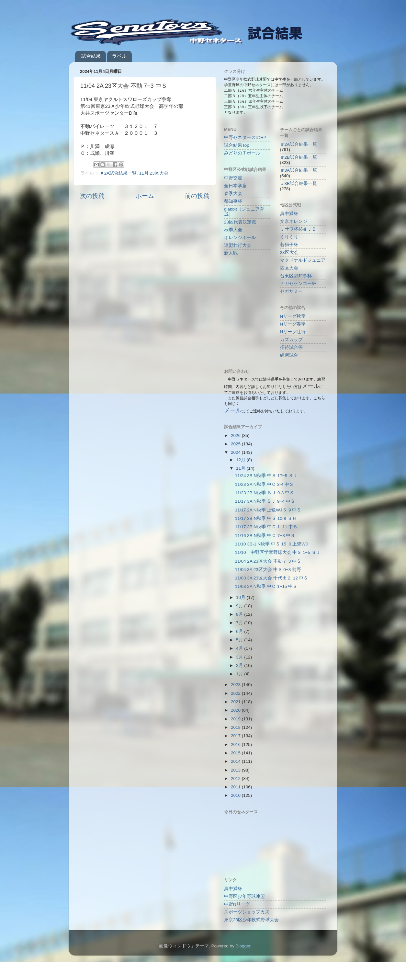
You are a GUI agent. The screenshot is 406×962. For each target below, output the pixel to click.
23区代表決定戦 (240, 222)
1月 (240, 673)
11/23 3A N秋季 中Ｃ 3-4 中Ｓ (264, 484)
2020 (236, 710)
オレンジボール (240, 237)
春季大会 (233, 193)
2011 (236, 786)
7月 (240, 622)
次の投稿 (92, 195)
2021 (236, 701)
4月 (240, 648)
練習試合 (289, 355)
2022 (236, 693)
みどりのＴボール (242, 153)
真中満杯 (289, 213)
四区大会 (289, 268)
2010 (236, 795)
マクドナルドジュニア (302, 260)
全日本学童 (235, 185)
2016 (236, 744)
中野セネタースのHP (245, 137)
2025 (236, 443)
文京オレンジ (293, 221)
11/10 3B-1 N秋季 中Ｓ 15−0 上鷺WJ (271, 544)
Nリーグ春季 (293, 324)
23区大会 (289, 252)
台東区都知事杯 (296, 275)
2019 (236, 718)
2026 (236, 435)
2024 (236, 452)
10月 (241, 597)
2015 (236, 752)
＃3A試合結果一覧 (298, 170)
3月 (240, 657)
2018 (236, 727)
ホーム (145, 195)
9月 (240, 605)
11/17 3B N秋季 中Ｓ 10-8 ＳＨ (266, 518)
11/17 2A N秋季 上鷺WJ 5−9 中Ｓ (268, 510)
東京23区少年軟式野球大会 (251, 919)
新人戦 (231, 253)
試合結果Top (236, 145)
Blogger (242, 946)
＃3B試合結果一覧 (298, 183)
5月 (240, 639)
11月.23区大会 (153, 173)
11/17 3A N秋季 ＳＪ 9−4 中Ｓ (265, 501)
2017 (236, 735)
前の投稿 (197, 195)
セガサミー (291, 291)
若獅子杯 (289, 244)
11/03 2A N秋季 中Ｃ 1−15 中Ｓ (266, 586)
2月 (240, 665)
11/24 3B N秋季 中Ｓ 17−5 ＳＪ (266, 475)
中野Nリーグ (237, 904)
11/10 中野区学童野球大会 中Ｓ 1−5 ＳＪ (278, 552)
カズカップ (291, 339)
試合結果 (91, 56)
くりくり (289, 237)
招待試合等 (291, 347)
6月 (240, 631)
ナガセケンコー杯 (298, 283)
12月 (241, 459)
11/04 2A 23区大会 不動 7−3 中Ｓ (268, 561)
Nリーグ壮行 (293, 331)
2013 (236, 770)
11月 (241, 468)
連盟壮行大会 (237, 245)
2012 (236, 778)
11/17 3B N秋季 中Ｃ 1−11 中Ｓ (266, 526)
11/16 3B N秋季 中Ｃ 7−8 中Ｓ (265, 535)
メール (233, 410)
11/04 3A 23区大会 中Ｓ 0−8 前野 (268, 569)
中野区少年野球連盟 (244, 896)
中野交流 (233, 178)
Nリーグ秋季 (293, 316)
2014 (236, 761)
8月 (240, 614)
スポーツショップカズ (246, 912)
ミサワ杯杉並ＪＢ (298, 229)
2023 (236, 684)
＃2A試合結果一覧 (118, 173)
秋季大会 (233, 229)
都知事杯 (233, 201)
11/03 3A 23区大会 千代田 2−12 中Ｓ (271, 578)
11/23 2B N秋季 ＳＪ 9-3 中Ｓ (264, 492)
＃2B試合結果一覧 (298, 157)
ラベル (119, 56)
